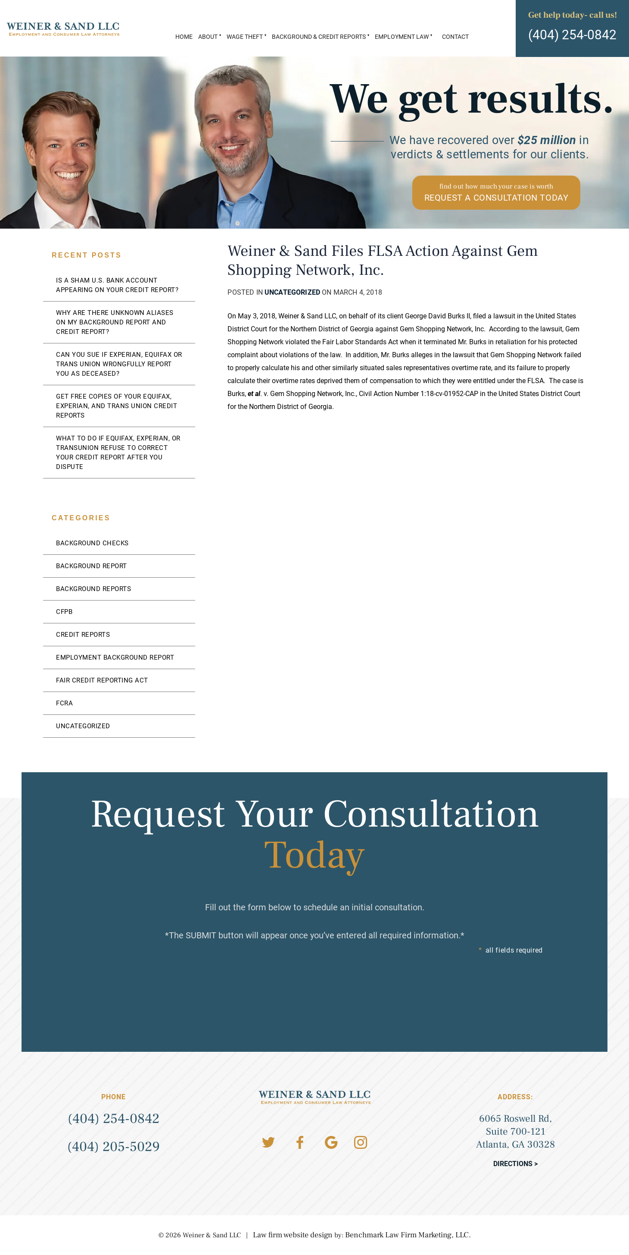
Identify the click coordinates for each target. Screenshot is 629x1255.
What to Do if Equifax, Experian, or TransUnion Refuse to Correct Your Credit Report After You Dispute (118, 452)
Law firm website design (293, 1235)
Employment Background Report (115, 657)
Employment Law (402, 36)
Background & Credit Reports (319, 36)
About (208, 36)
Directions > (515, 1164)
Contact (455, 36)
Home (184, 36)
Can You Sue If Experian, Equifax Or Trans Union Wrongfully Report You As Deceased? (119, 364)
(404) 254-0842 (572, 34)
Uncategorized (292, 292)
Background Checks (92, 543)
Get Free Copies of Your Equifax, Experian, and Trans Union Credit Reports (116, 406)
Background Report (91, 566)
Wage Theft (245, 36)
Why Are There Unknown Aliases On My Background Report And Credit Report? (115, 322)
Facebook (299, 1142)
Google (331, 1142)
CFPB (64, 612)
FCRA (64, 703)
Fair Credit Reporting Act (102, 680)
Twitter (268, 1142)
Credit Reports (83, 635)
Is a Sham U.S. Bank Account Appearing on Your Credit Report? (117, 285)
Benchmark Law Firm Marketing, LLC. (408, 1235)
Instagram (360, 1142)
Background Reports (93, 589)
